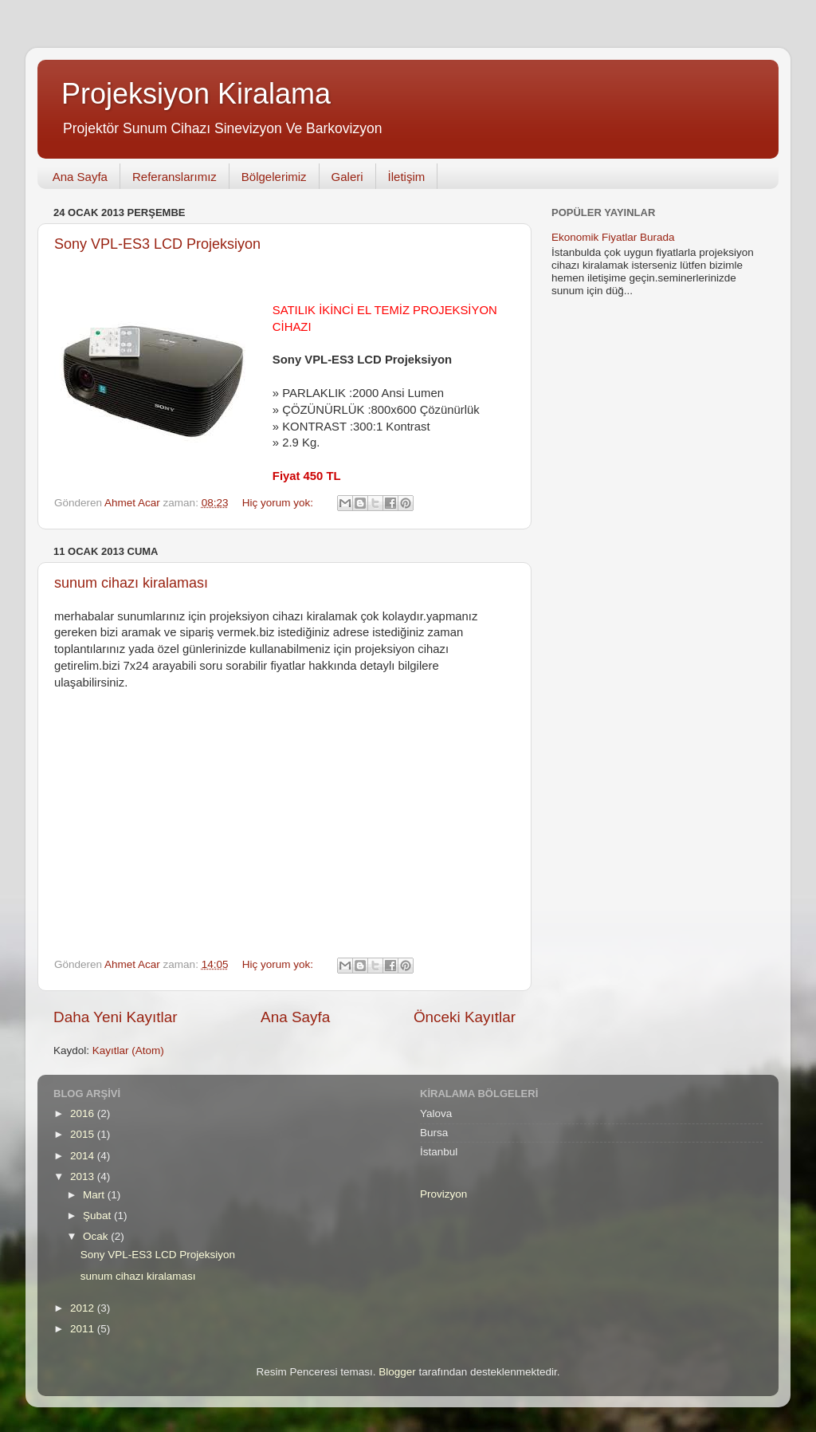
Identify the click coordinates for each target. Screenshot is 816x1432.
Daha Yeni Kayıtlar (115, 1017)
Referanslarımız (174, 176)
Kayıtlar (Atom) (128, 1050)
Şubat (98, 1216)
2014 (83, 1156)
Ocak (97, 1236)
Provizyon (443, 1194)
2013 (83, 1176)
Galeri (347, 176)
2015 (83, 1134)
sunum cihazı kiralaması (131, 583)
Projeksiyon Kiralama (196, 93)
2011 (83, 1329)
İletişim (407, 176)
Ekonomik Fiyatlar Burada (613, 237)
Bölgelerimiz (274, 176)
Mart (95, 1195)
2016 (83, 1113)
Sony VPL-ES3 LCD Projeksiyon (157, 244)
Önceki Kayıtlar (465, 1017)
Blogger (397, 1372)
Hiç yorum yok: (279, 503)
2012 (83, 1308)
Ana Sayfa (80, 176)
